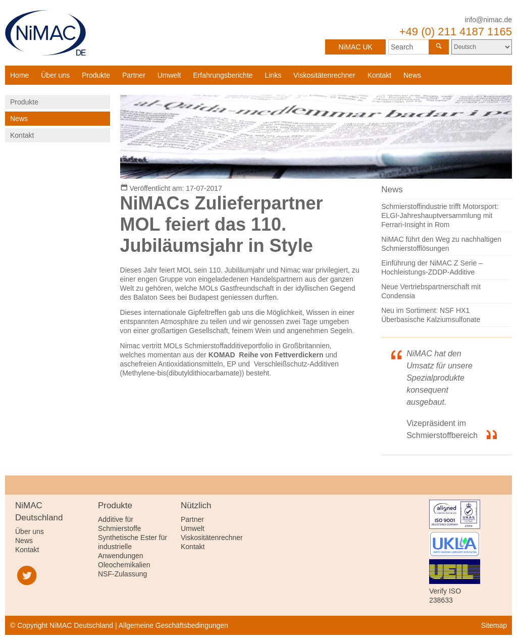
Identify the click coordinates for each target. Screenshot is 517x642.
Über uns (55, 75)
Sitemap (494, 625)
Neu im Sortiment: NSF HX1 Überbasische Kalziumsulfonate (430, 315)
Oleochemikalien (124, 565)
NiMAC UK (355, 47)
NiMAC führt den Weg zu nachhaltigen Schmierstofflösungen (441, 243)
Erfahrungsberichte (222, 75)
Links (273, 75)
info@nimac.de (488, 20)
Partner (133, 75)
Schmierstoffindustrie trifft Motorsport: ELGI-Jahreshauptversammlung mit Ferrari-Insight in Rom (439, 215)
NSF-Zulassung (122, 574)
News (412, 75)
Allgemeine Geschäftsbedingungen (173, 625)
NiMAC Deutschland (45, 33)
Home (19, 75)
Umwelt (169, 75)
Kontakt (379, 75)
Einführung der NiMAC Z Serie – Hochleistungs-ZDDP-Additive (432, 267)
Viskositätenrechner (324, 75)
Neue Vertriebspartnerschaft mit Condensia (431, 291)
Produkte (96, 75)
